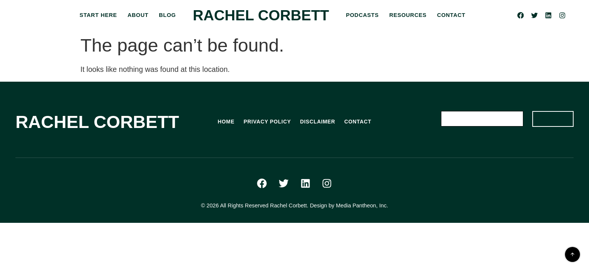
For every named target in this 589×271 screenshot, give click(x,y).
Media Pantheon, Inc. (362, 210)
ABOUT (137, 15)
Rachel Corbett (261, 15)
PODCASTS (362, 15)
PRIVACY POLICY (266, 122)
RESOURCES (407, 15)
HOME (222, 122)
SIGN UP (550, 119)
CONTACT (451, 15)
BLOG (167, 15)
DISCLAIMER (319, 122)
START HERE (98, 15)
